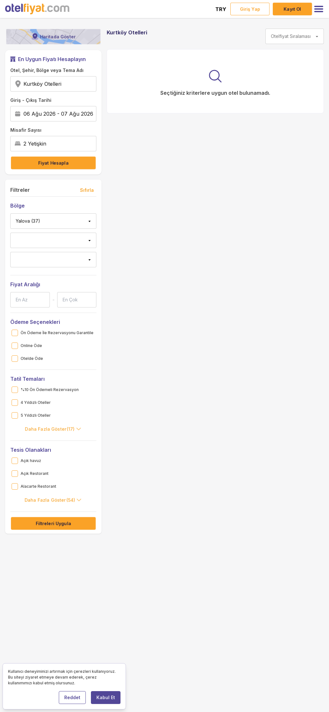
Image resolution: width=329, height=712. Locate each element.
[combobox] (63, 84)
